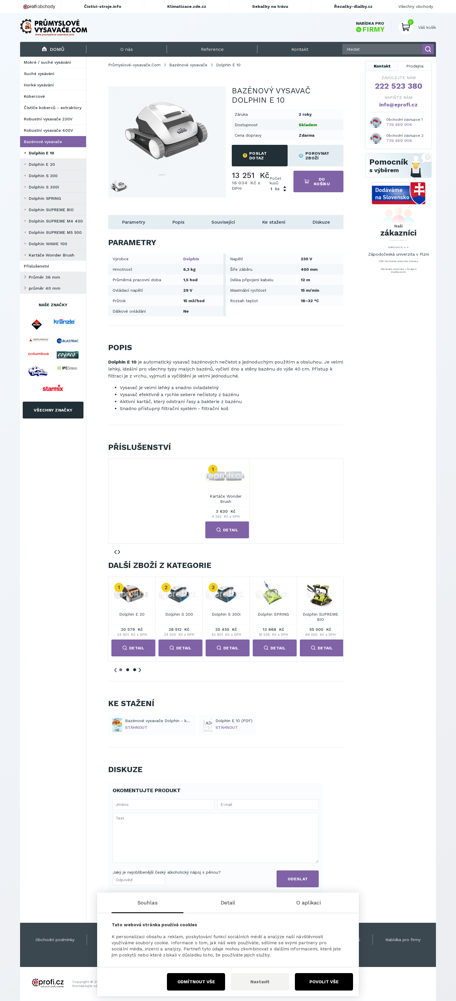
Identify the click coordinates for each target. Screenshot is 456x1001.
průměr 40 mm (44, 288)
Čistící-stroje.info (102, 6)
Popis (178, 222)
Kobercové (34, 96)
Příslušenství (36, 266)
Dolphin (191, 259)
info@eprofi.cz (398, 104)
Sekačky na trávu (270, 6)
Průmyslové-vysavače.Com (134, 65)
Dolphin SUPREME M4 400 (56, 221)
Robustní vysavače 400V (48, 130)
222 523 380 (398, 86)
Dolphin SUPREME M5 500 (55, 232)
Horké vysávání (39, 85)
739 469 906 (399, 124)
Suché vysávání (39, 73)
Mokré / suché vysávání (47, 62)
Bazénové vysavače (43, 141)
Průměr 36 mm (44, 277)
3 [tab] (134, 670)
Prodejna (414, 66)
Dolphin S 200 (43, 175)
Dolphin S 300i (44, 187)
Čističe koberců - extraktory (52, 107)
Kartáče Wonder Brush (51, 255)
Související (223, 222)
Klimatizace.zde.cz (186, 6)
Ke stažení (273, 222)
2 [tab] (127, 670)
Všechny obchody (415, 6)
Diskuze (321, 222)
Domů (53, 49)
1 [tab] (120, 670)
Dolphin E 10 (41, 153)
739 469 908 (399, 140)
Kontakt (382, 66)
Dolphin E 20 (42, 164)
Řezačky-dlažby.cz (353, 6)
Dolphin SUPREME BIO (51, 209)
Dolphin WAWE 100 (48, 243)
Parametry (133, 222)
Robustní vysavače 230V (48, 119)
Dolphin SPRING (45, 198)
